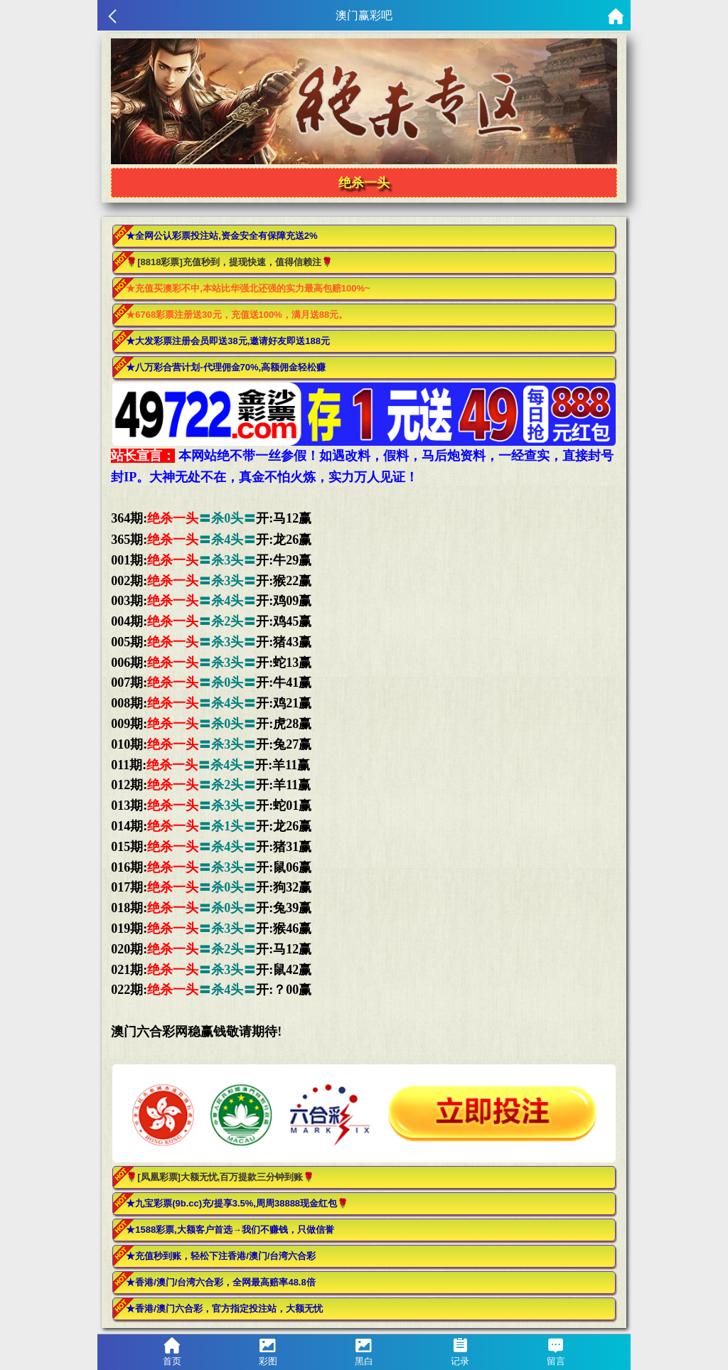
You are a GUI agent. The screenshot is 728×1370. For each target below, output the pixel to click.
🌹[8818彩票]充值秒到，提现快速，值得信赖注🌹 (229, 262)
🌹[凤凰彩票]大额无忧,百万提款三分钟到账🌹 (220, 1177)
